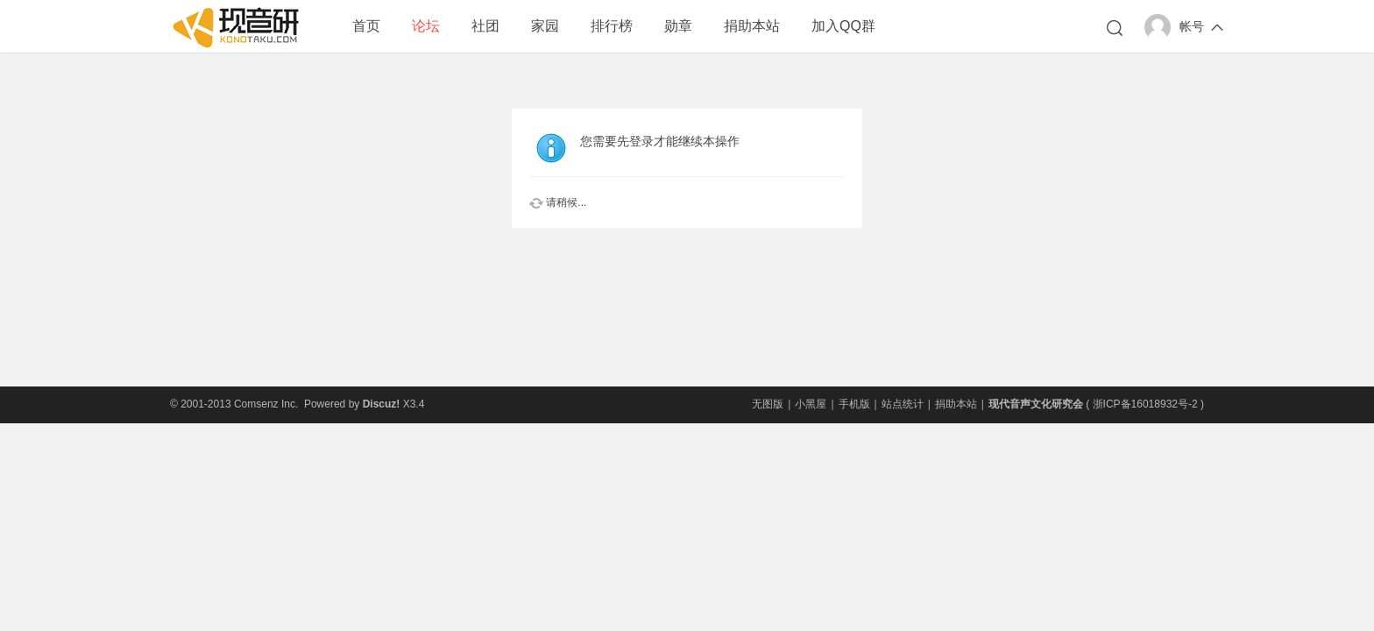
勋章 (678, 25)
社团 (485, 25)
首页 (366, 25)
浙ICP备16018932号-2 (1145, 404)
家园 (545, 25)
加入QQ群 (843, 25)
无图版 (767, 404)
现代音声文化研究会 (1035, 404)
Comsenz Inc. (266, 404)
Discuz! (381, 404)
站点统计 (903, 404)
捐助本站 (752, 25)
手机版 (854, 404)
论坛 (426, 25)
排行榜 (612, 25)
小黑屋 (810, 404)
